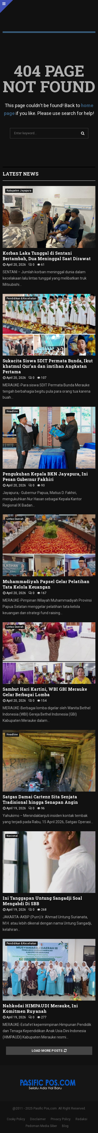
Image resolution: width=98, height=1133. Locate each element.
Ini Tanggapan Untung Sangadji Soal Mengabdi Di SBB (42, 900)
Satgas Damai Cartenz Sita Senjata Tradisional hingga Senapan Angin (40, 799)
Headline (12, 411)
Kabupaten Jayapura (19, 190)
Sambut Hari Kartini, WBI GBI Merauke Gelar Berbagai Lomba (45, 691)
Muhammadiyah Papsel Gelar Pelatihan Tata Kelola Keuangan (46, 584)
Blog (65, 1126)
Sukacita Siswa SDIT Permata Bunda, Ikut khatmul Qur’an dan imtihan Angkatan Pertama (48, 366)
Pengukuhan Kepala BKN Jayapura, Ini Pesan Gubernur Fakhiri (45, 476)
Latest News (20, 174)
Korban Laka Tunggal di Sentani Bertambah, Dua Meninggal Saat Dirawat (47, 255)
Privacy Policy (61, 1119)
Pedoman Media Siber (41, 1126)
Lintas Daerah (15, 519)
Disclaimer (38, 1119)
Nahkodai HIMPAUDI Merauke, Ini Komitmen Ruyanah (40, 1008)
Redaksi (81, 1119)
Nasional (12, 835)
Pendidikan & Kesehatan (21, 298)
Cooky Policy (16, 1119)
